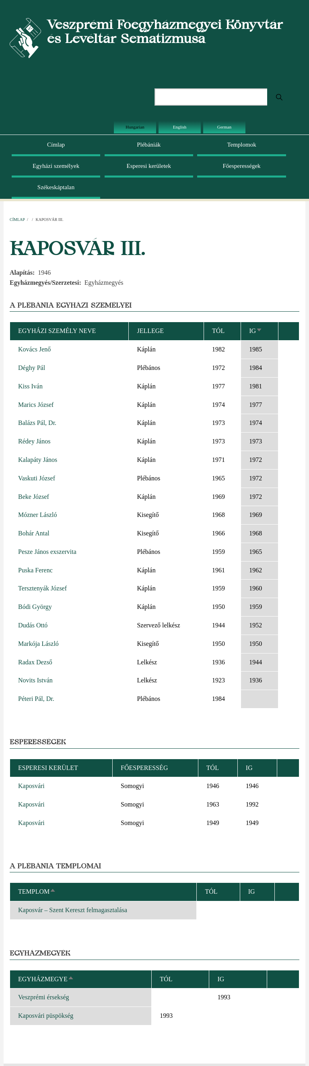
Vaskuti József (36, 478)
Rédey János (34, 441)
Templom (37, 891)
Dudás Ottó (32, 625)
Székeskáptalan (55, 187)
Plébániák (149, 144)
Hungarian (135, 127)
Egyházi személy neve (57, 330)
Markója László (38, 643)
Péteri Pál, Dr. (36, 698)
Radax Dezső (35, 662)
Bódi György (35, 606)
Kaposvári (31, 785)
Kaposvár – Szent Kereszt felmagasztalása (72, 910)
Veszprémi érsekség (43, 997)
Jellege (150, 330)
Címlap (56, 144)
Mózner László (37, 514)
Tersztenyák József (42, 588)
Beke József (33, 496)
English (180, 127)
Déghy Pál (31, 367)
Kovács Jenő (34, 349)
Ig (255, 330)
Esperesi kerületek (149, 166)
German (224, 127)
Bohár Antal (33, 533)
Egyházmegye (46, 979)
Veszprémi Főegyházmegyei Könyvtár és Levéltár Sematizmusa (165, 31)
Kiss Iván (30, 386)
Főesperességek (241, 166)
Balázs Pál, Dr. (37, 422)
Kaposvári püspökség (45, 1015)
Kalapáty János (37, 459)
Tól (218, 330)
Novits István (35, 680)
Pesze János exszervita (47, 551)
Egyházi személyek (56, 166)
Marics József (36, 404)
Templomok (241, 144)
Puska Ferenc (35, 570)
